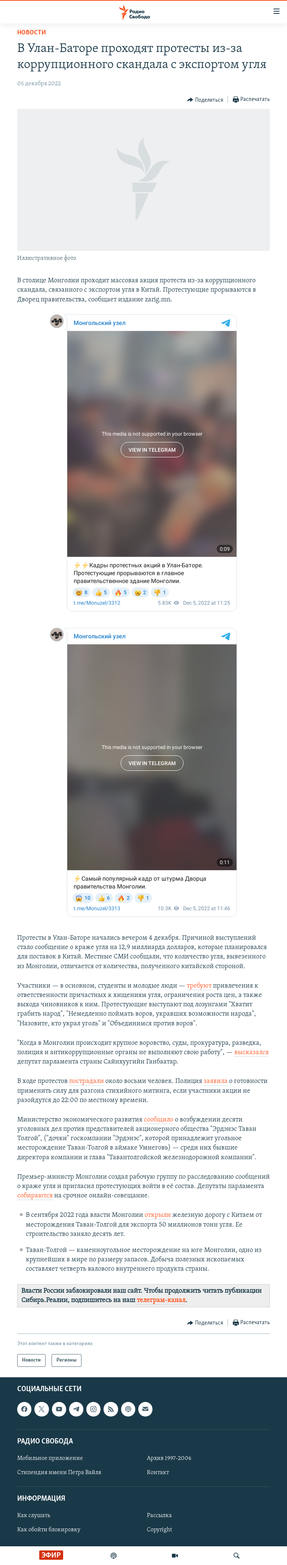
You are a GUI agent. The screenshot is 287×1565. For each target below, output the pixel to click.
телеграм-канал (161, 1300)
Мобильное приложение (50, 1458)
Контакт (158, 1473)
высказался (251, 1052)
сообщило (158, 1119)
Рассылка (159, 1516)
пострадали (86, 1081)
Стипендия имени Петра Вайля (59, 1473)
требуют (199, 985)
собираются (35, 1195)
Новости (31, 32)
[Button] (205, 100)
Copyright (159, 1530)
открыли (158, 1215)
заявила (216, 1081)
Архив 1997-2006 (169, 1458)
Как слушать (33, 1516)
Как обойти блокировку (48, 1530)
